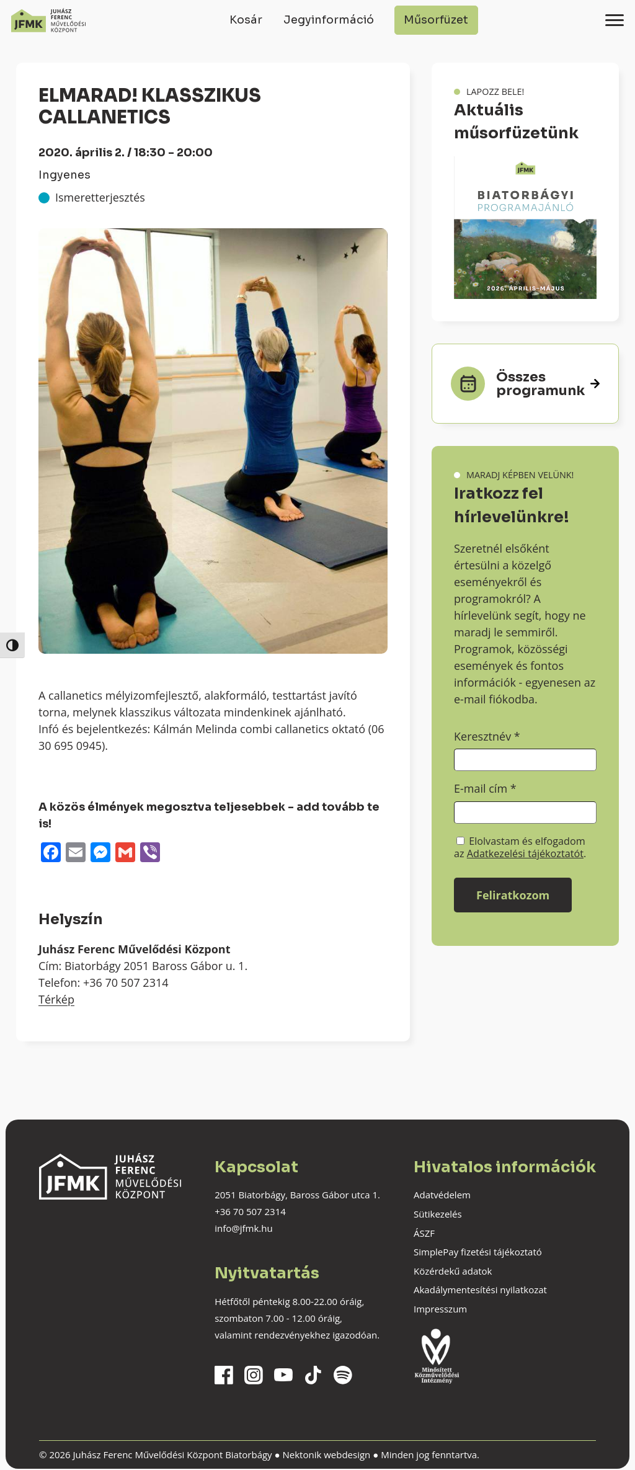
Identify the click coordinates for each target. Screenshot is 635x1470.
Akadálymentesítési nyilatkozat (480, 1289)
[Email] (75, 853)
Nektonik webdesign (326, 1454)
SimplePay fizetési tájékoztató (478, 1251)
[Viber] (150, 853)
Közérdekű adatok (453, 1271)
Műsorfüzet (436, 20)
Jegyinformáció (328, 20)
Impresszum (440, 1309)
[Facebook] (50, 853)
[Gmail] (125, 853)
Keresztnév (487, 736)
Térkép (56, 999)
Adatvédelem (442, 1194)
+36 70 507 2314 (250, 1211)
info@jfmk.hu (243, 1228)
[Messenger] (100, 853)
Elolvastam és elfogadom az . (520, 847)
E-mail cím (485, 788)
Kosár (245, 20)
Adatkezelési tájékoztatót (525, 853)
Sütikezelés (438, 1214)
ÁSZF (424, 1233)
